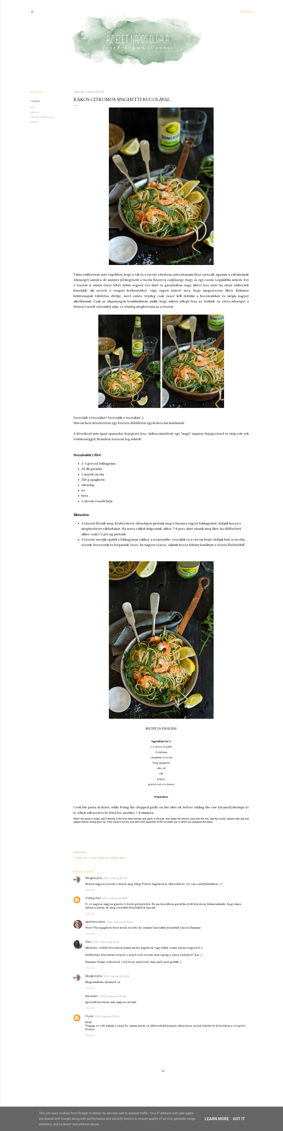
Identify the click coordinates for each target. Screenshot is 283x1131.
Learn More (217, 1118)
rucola (34, 112)
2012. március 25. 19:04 (120, 921)
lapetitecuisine (95, 922)
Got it (239, 1118)
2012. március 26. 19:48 (113, 996)
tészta (34, 122)
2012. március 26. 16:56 (116, 976)
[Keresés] (247, 12)
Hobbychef (93, 898)
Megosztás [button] (36, 92)
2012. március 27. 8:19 (107, 1016)
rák (32, 107)
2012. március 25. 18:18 (115, 898)
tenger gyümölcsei (42, 117)
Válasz (90, 889)
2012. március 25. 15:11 (115, 878)
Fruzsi (89, 1016)
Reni (88, 942)
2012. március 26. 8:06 (106, 941)
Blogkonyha (93, 878)
